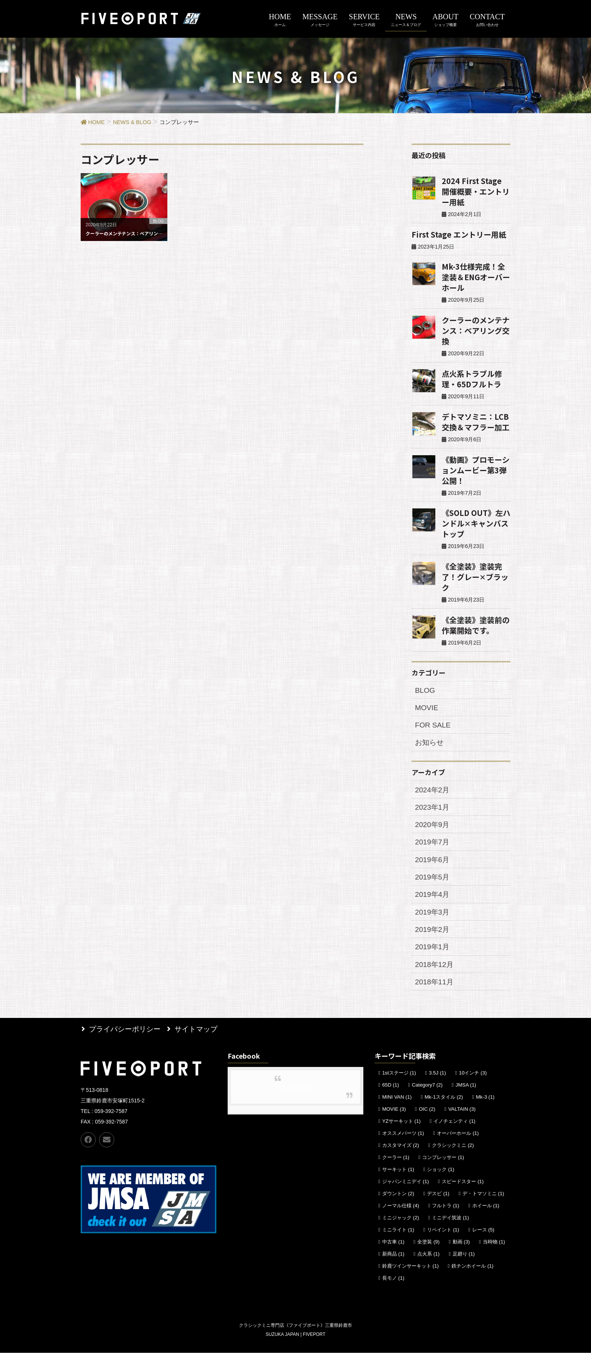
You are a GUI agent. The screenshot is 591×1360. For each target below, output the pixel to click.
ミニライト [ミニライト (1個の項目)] (398, 1237)
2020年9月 (433, 828)
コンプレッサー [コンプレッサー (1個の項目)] (443, 1164)
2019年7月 (433, 845)
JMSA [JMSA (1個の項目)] (465, 1092)
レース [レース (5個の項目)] (483, 1237)
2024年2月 (433, 792)
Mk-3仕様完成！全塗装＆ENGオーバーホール (476, 277)
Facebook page (295, 1094)
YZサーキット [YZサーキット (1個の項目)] (401, 1128)
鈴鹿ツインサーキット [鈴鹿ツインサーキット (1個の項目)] (410, 1273)
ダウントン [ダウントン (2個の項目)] (398, 1200)
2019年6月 (433, 864)
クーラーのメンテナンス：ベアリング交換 (476, 331)
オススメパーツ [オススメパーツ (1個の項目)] (403, 1140)
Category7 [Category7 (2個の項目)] (427, 1092)
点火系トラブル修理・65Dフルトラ (472, 379)
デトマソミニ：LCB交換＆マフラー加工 (476, 422)
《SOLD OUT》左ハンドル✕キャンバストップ (476, 523)
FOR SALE (434, 726)
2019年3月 (433, 917)
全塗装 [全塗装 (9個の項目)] (428, 1249)
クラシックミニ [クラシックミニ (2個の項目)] (453, 1152)
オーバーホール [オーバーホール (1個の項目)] (458, 1140)
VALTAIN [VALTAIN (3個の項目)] (462, 1116)
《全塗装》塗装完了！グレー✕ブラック (475, 577)
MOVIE (427, 708)
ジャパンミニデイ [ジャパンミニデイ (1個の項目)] (405, 1188)
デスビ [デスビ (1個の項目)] (438, 1200)
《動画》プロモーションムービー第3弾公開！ (476, 470)
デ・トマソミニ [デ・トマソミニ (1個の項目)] (483, 1200)
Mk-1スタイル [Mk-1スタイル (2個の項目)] (443, 1104)
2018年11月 (435, 989)
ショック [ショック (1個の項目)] (440, 1176)
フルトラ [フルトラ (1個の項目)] (445, 1213)
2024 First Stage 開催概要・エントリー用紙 (476, 191)
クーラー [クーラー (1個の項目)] (395, 1164)
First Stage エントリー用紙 (459, 234)
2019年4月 (433, 899)
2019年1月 (433, 953)
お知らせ (430, 744)
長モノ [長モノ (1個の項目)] (393, 1285)
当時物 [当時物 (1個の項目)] (494, 1249)
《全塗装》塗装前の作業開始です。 (476, 625)
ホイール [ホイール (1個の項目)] (485, 1213)
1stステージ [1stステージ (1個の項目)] (399, 1080)
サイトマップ (199, 1036)
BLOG (425, 690)
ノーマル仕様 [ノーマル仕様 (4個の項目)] (400, 1213)
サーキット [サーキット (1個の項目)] (398, 1176)
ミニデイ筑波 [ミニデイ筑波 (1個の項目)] (450, 1225)
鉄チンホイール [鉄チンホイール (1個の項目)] (472, 1273)
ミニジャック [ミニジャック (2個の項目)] (400, 1225)
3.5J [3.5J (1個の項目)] (437, 1080)
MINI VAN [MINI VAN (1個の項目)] (397, 1104)
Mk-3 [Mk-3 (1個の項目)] (485, 1104)
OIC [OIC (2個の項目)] (427, 1116)
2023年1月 (433, 810)
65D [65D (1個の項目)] (390, 1092)
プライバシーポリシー (126, 1036)
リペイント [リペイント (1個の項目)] (443, 1237)
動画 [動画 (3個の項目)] (461, 1249)
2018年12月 (435, 971)
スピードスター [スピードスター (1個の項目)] (463, 1188)
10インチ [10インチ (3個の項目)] (473, 1080)
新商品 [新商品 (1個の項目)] (393, 1261)
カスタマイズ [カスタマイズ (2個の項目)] (400, 1152)
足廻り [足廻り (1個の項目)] (464, 1261)
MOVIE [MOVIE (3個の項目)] (394, 1116)
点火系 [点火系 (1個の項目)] (428, 1261)
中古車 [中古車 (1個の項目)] (393, 1249)
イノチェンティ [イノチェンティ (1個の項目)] (454, 1128)
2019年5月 (433, 881)
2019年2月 (433, 935)
